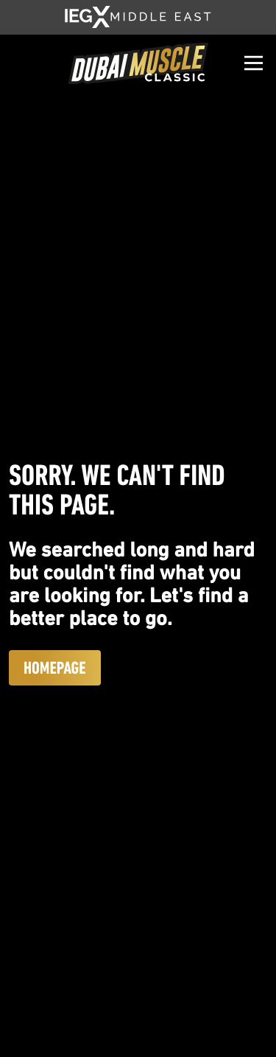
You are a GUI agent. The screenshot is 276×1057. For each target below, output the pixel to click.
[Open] (253, 63)
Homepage (55, 668)
